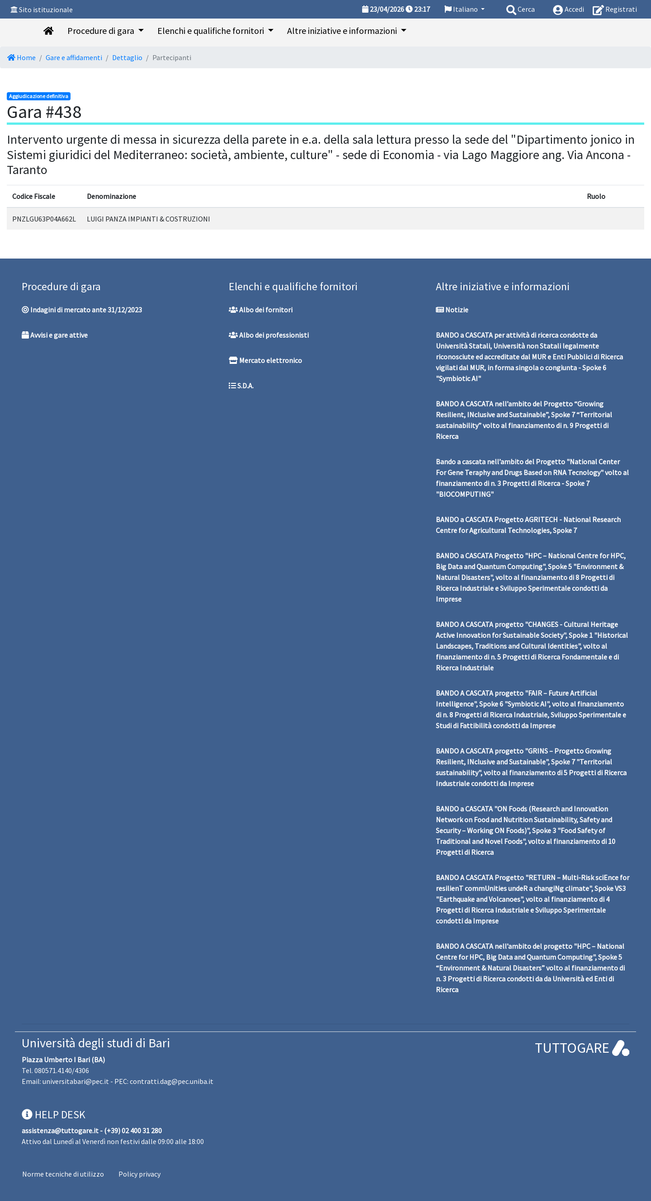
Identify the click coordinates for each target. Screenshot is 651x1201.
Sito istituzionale (46, 9)
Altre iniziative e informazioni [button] (343, 30)
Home (21, 57)
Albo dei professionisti (269, 334)
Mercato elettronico (265, 360)
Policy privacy (139, 1173)
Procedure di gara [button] (101, 30)
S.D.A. (241, 385)
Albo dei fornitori (260, 309)
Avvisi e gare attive (55, 334)
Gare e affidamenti (74, 57)
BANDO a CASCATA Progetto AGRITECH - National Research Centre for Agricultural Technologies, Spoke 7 (528, 525)
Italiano (461, 9)
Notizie (452, 309)
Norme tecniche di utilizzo (63, 1173)
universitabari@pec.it (75, 1081)
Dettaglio (127, 57)
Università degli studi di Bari (96, 1043)
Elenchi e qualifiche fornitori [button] (211, 30)
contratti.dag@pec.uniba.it (171, 1081)
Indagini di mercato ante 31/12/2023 (82, 309)
